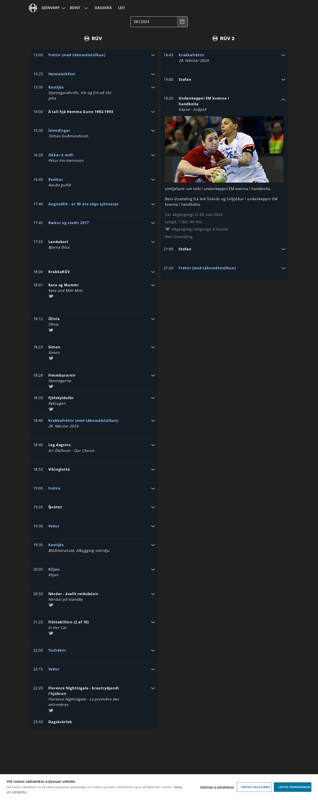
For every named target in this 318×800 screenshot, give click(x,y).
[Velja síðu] (63, 8)
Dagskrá (103, 7)
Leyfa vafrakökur (294, 787)
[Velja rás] (85, 8)
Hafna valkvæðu (255, 787)
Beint (75, 7)
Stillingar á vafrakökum (217, 787)
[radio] (92, 38)
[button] (93, 55)
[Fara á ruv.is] (33, 8)
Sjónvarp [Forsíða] (51, 7)
